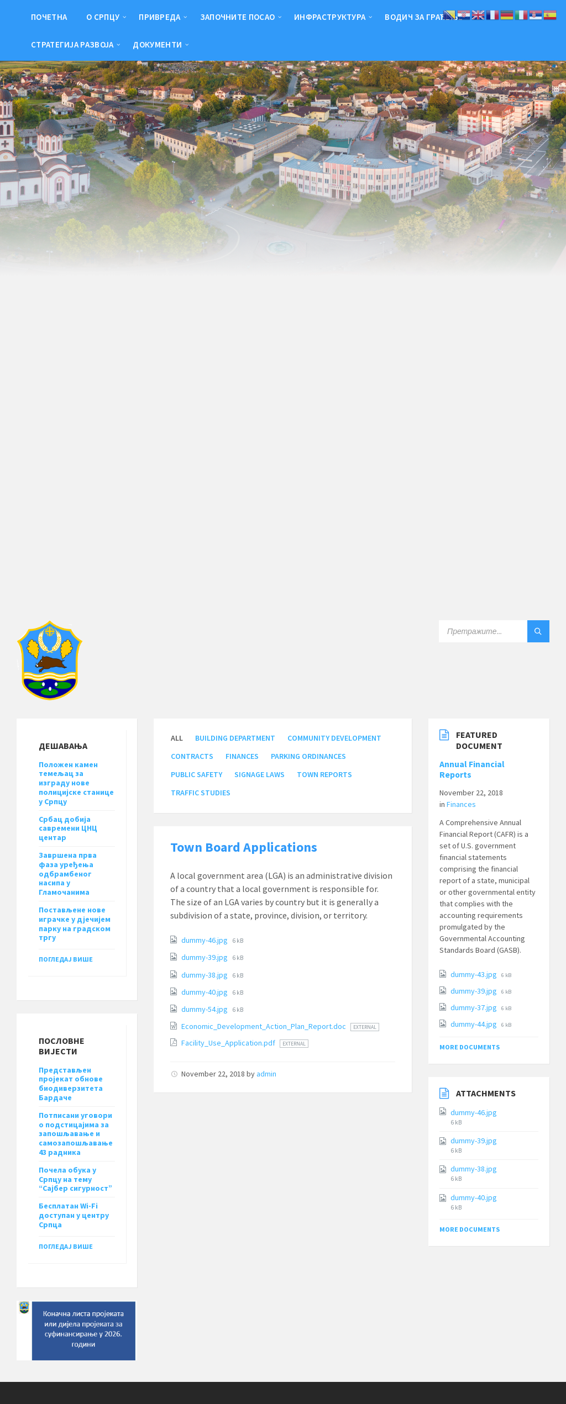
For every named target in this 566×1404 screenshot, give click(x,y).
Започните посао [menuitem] (237, 17)
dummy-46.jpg (205, 940)
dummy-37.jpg (474, 1007)
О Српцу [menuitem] (102, 17)
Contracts (192, 756)
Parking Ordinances (308, 756)
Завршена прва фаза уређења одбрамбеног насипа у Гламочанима (68, 873)
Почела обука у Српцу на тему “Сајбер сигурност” (75, 1179)
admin (266, 1074)
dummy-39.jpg (205, 957)
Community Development (334, 738)
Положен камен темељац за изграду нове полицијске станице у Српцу (76, 782)
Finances (242, 756)
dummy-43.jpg (474, 974)
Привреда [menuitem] (159, 17)
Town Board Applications (243, 847)
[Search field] (494, 631)
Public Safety (196, 774)
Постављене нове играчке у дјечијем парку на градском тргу (75, 923)
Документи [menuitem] (157, 44)
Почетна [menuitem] (49, 17)
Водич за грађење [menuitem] (424, 17)
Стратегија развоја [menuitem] (72, 44)
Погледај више (66, 959)
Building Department (235, 738)
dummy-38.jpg (205, 975)
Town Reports (324, 774)
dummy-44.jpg (474, 1024)
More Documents (469, 1047)
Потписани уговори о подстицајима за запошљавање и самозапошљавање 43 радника (76, 1133)
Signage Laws (259, 774)
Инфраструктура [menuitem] (329, 17)
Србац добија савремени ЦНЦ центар (68, 828)
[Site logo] (50, 697)
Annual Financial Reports (472, 769)
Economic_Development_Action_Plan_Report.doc (264, 1026)
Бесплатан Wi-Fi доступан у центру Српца (74, 1215)
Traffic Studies (200, 793)
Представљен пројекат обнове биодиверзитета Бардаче (71, 1083)
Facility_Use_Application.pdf (229, 1043)
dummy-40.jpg (205, 992)
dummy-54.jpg (205, 1009)
